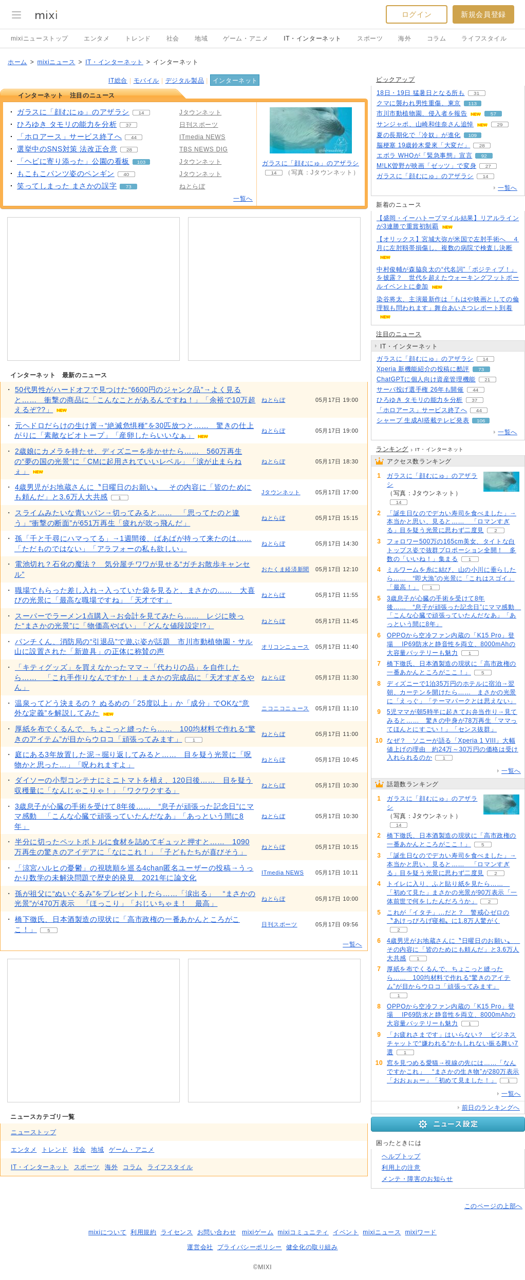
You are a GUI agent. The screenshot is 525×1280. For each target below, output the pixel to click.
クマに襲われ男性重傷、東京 (419, 103)
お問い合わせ (216, 1232)
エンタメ (96, 38)
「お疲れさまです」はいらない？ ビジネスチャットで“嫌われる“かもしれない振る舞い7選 (452, 1043)
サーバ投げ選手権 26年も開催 (420, 389)
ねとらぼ (273, 400)
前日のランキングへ (491, 1107)
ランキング (392, 449)
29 (499, 124)
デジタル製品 (184, 80)
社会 (172, 38)
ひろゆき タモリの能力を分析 (420, 399)
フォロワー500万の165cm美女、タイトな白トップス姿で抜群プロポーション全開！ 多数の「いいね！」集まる (451, 550)
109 (472, 135)
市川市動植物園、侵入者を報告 (422, 113)
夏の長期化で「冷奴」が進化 (419, 135)
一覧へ (243, 198)
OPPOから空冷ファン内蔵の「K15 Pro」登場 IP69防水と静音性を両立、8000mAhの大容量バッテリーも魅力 (451, 644)
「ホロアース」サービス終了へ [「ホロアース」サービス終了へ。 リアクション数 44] (69, 136)
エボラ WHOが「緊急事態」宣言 (424, 155)
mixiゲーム (258, 1232)
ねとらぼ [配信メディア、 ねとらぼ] (192, 186)
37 (129, 125)
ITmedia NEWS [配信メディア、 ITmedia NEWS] (202, 137)
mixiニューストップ (39, 38)
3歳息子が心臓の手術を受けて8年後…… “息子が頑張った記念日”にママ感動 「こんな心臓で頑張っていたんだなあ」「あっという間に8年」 (134, 816)
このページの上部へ (493, 1206)
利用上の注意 (401, 1167)
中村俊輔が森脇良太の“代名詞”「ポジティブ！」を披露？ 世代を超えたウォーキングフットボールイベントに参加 (448, 278)
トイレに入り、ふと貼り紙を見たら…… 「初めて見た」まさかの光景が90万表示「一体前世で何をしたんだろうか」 (452, 892)
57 (493, 114)
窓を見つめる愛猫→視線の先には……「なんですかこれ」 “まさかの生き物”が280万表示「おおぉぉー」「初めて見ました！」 (453, 1071)
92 (484, 156)
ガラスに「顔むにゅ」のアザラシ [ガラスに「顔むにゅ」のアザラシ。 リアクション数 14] (73, 112)
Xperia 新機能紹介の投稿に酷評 (423, 369)
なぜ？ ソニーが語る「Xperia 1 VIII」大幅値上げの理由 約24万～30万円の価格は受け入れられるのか (452, 749)
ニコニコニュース (285, 708)
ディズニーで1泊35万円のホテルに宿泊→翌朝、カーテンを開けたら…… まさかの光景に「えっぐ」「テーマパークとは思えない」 (451, 692)
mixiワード (421, 1232)
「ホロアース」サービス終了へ (422, 410)
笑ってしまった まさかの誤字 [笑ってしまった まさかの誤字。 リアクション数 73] (67, 186)
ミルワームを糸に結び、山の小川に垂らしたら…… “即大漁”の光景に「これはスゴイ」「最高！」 (451, 578)
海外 (404, 38)
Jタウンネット (281, 492)
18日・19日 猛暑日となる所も (421, 92)
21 (487, 379)
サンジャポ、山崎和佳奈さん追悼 (425, 124)
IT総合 (117, 80)
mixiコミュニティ (303, 1232)
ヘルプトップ (401, 1156)
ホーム (17, 62)
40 (126, 174)
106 (481, 420)
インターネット (235, 80)
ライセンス (177, 1232)
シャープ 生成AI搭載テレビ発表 (423, 420)
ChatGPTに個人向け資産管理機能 (426, 379)
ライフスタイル (484, 38)
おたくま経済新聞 (285, 569)
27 (488, 166)
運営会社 (200, 1247)
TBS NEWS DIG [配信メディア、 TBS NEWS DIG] (203, 149)
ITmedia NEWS (282, 872)
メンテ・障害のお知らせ (417, 1178)
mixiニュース (56, 62)
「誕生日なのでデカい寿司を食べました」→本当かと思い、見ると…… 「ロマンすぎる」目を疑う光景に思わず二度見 (451, 522)
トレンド (138, 38)
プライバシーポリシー (249, 1247)
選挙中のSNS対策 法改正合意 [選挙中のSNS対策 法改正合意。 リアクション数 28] (67, 149)
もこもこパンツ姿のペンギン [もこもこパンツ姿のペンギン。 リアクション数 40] (66, 173)
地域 (201, 38)
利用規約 (143, 1232)
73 (129, 186)
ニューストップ (33, 1132)
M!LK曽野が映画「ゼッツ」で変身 (426, 165)
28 (129, 149)
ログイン (417, 14)
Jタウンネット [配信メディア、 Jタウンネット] (200, 112)
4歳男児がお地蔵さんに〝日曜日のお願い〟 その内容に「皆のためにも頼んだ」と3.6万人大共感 (453, 949)
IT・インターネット (313, 38)
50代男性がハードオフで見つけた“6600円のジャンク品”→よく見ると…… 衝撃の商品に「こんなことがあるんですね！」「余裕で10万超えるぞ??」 (134, 399)
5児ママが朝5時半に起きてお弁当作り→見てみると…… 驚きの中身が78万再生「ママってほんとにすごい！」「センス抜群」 (452, 720)
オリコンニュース (285, 647)
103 (141, 162)
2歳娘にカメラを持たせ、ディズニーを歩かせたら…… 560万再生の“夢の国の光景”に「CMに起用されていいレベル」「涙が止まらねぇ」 (128, 461)
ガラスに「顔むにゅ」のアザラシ (310, 163)
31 (476, 93)
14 (141, 112)
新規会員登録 (483, 14)
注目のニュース (398, 334)
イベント (346, 1232)
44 (134, 137)
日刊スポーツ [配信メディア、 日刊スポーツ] (198, 124)
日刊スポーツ (279, 924)
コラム (436, 38)
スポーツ (370, 38)
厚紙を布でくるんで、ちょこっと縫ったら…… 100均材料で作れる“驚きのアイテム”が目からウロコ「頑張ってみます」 (449, 977)
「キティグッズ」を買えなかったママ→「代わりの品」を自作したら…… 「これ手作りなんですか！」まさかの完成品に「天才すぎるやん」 (134, 677)
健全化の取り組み (312, 1247)
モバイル (146, 80)
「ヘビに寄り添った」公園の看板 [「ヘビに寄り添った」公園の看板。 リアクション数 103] (73, 161)
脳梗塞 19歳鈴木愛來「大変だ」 (423, 145)
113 (472, 103)
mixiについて (107, 1232)
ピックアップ (395, 79)
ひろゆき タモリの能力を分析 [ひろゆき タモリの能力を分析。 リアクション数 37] (67, 124)
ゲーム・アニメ (245, 38)
